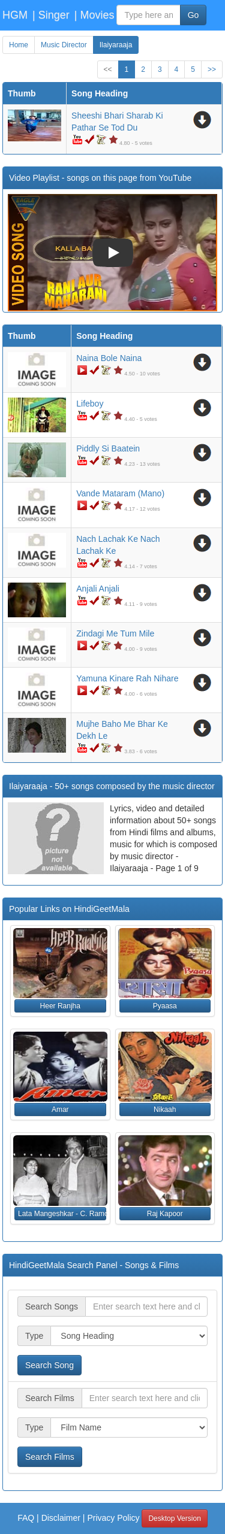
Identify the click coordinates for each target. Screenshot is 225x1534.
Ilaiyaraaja (116, 45)
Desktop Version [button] (174, 1518)
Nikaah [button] (165, 1109)
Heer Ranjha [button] (60, 1006)
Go (193, 15)
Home (18, 45)
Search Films (49, 1457)
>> (212, 69)
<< (108, 69)
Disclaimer (60, 1518)
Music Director (64, 45)
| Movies (94, 15)
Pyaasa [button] (165, 1006)
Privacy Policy (113, 1518)
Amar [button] (60, 1109)
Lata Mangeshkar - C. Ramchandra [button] (62, 1213)
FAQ (25, 1518)
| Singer (51, 15)
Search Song (49, 1365)
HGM (15, 15)
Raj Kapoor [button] (165, 1213)
